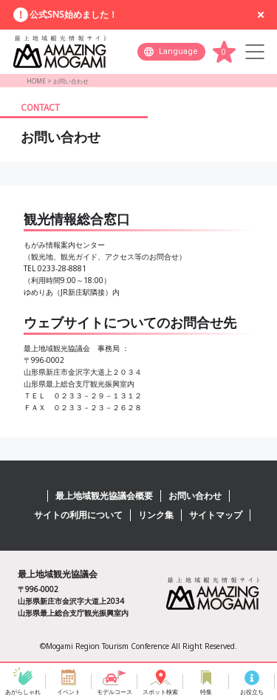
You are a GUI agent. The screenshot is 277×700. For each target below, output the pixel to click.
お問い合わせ (195, 495)
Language (178, 51)
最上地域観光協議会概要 (104, 495)
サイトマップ (215, 515)
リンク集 (156, 515)
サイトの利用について (78, 515)
